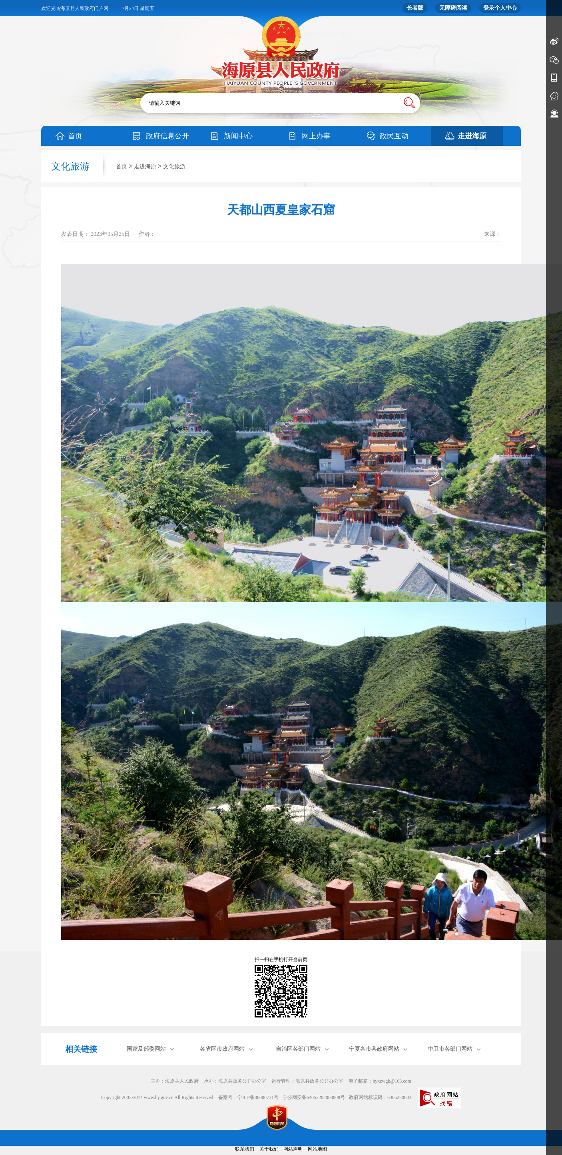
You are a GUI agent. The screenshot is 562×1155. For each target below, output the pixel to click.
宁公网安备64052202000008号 (314, 1097)
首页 (75, 136)
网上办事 (316, 136)
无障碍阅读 (453, 8)
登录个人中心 (500, 8)
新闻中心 (238, 136)
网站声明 (293, 1149)
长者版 (415, 8)
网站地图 (317, 1149)
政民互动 (394, 136)
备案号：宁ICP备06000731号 (248, 1097)
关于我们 (269, 1149)
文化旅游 (174, 167)
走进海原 (472, 136)
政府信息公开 (167, 136)
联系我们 (244, 1149)
